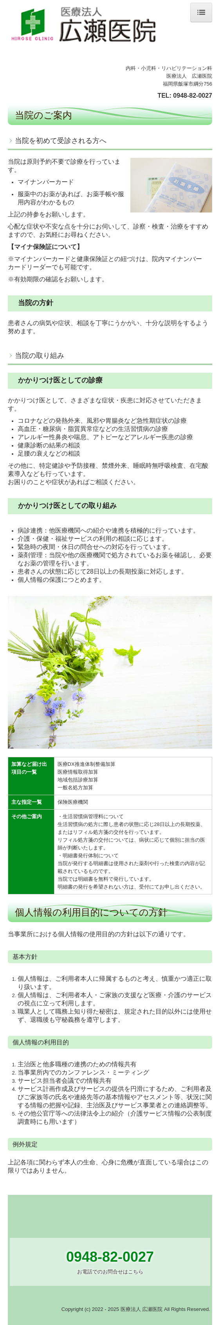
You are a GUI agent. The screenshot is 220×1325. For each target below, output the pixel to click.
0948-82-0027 (192, 95)
